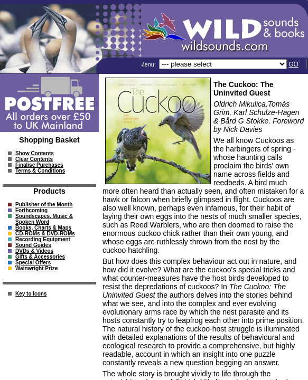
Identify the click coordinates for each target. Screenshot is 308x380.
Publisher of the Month (43, 204)
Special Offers (33, 262)
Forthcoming (31, 210)
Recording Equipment (42, 239)
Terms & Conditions (40, 171)
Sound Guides (33, 245)
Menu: (148, 64)
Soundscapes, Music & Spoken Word (44, 219)
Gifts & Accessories (40, 257)
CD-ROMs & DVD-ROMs (45, 233)
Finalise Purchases (39, 165)
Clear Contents (34, 159)
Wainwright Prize (36, 268)
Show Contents (34, 153)
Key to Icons (30, 294)
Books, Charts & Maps (43, 228)
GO (293, 64)
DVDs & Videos (34, 251)
